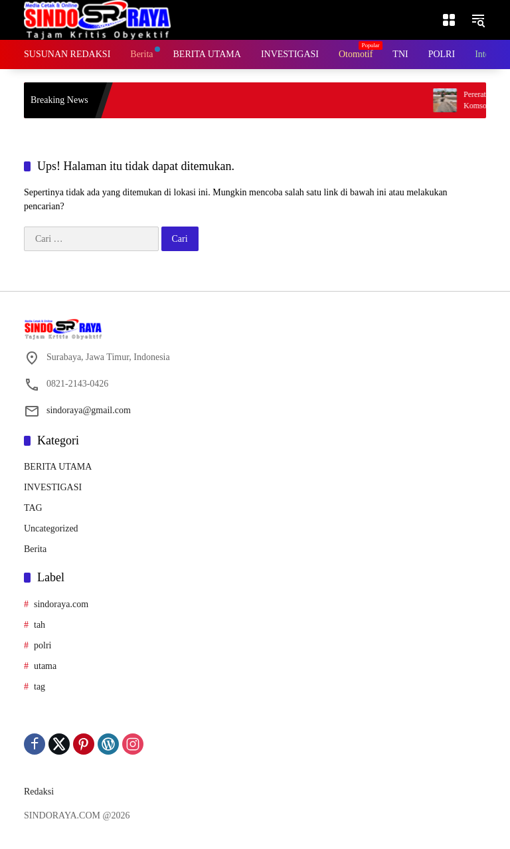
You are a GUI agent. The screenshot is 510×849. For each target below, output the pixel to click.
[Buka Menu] (449, 20)
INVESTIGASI (53, 487)
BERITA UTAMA (58, 467)
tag (39, 687)
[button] (478, 20)
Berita (35, 549)
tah (39, 625)
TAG (33, 508)
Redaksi (39, 792)
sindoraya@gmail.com (88, 410)
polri (42, 645)
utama (45, 666)
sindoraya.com (61, 604)
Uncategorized (51, 528)
